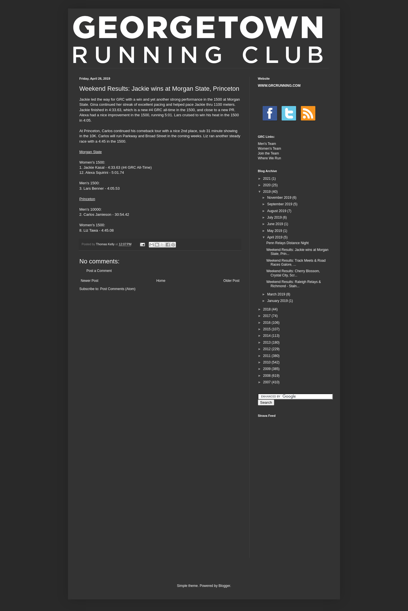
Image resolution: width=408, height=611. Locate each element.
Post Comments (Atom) (117, 289)
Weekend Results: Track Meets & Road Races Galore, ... (296, 263)
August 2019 (277, 211)
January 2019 (278, 301)
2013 (267, 342)
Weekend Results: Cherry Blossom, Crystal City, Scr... (293, 273)
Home (160, 281)
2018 (267, 309)
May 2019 (275, 231)
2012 (267, 349)
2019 (267, 192)
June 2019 (275, 224)
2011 (267, 356)
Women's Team (269, 149)
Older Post (231, 281)
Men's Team (267, 144)
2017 (267, 316)
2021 (267, 179)
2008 (267, 376)
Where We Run (269, 158)
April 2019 (275, 237)
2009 (267, 369)
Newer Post (89, 281)
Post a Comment (99, 271)
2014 (267, 336)
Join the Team (268, 153)
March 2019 (276, 294)
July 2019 (275, 217)
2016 (267, 323)
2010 (267, 362)
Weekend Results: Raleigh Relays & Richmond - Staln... (293, 284)
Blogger (224, 586)
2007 (267, 382)
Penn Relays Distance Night (287, 243)
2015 (267, 329)
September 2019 (280, 204)
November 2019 (279, 198)
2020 (267, 185)
